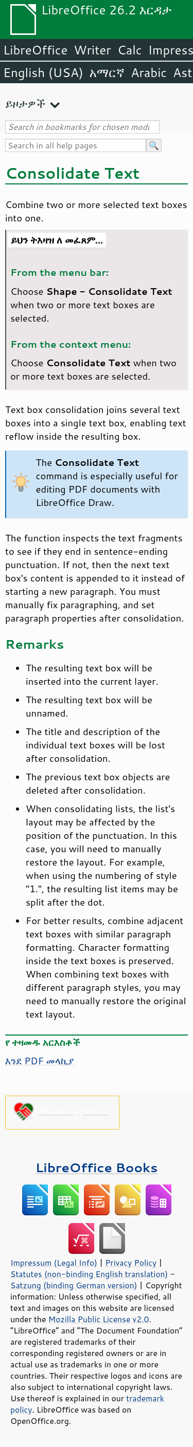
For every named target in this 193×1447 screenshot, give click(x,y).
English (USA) (43, 72)
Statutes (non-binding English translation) (89, 1274)
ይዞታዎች (25, 103)
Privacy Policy (130, 1262)
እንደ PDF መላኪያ (39, 1060)
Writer (92, 50)
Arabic (149, 72)
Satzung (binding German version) (73, 1285)
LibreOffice (35, 50)
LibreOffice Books (97, 1167)
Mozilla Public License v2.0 (98, 1319)
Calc (129, 50)
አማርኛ (107, 72)
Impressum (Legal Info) (53, 1262)
